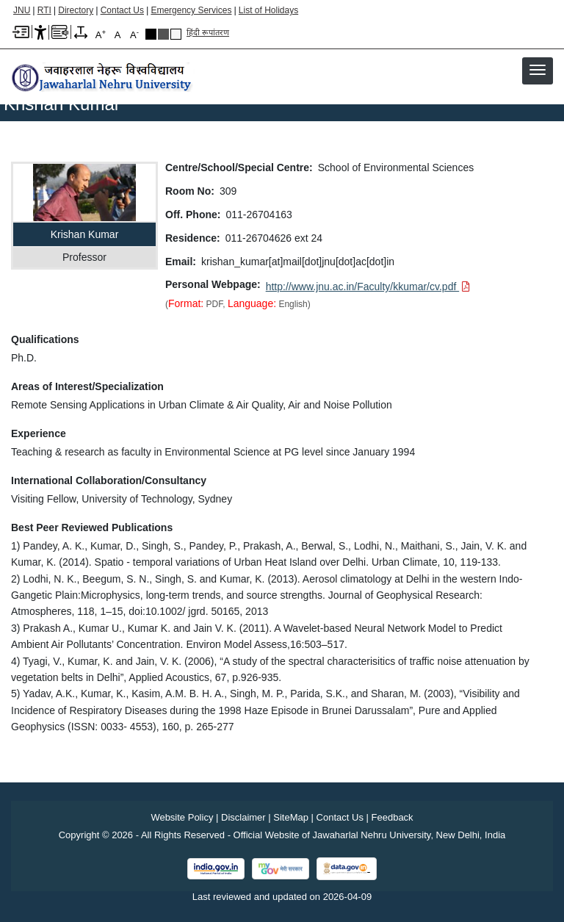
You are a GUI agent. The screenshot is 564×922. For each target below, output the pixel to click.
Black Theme (150, 34)
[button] (537, 70)
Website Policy (182, 817)
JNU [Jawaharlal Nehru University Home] (21, 10)
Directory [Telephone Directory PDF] (75, 10)
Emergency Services (191, 10)
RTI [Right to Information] (44, 10)
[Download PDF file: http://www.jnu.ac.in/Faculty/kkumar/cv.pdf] (368, 286)
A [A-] (134, 34)
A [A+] (100, 34)
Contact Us (122, 10)
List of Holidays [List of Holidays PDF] (268, 10)
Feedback (392, 817)
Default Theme (175, 34)
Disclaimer (243, 817)
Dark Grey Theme (163, 34)
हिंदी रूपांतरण (208, 32)
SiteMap (290, 817)
